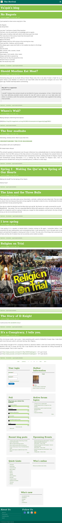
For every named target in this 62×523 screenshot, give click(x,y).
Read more (2, 65)
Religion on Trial (12, 243)
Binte (23, 500)
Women (11, 483)
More (53, 414)
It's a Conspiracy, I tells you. (21, 332)
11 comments (8, 65)
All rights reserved (10, 522)
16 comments (8, 358)
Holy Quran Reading (38, 412)
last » (45, 361)
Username (11, 372)
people (11, 471)
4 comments (8, 105)
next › (41, 361)
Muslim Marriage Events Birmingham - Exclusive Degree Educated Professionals (43, 441)
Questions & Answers (14, 480)
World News (12, 466)
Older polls (12, 428)
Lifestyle (11, 474)
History (11, 472)
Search (3, 518)
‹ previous (24, 361)
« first (18, 361)
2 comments (8, 326)
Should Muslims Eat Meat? (19, 71)
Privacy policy (5, 514)
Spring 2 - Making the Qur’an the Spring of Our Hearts (31, 170)
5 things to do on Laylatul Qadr (40, 403)
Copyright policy (5, 516)
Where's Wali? (11, 111)
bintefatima (24, 497)
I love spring (9, 222)
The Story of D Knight (16, 316)
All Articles (12, 464)
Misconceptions (13, 475)
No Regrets (8, 14)
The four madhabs (13, 131)
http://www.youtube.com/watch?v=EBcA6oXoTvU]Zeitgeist (20, 354)
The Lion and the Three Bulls (21, 192)
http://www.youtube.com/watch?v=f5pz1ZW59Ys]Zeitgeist (20, 352)
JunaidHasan (24, 502)
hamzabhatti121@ (25, 496)
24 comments (8, 216)
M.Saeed (23, 499)
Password (10, 376)
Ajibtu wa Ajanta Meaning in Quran (17, 443)
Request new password (14, 381)
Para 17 (35, 411)
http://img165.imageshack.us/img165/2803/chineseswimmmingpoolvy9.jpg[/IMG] (27, 121)
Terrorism (12, 482)
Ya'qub (7, 17)
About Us (4, 512)
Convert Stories (13, 467)
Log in (14, 65)
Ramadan (12, 477)
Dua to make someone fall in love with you (18, 445)
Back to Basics (12, 469)
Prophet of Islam (13, 479)
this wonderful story (14, 323)
